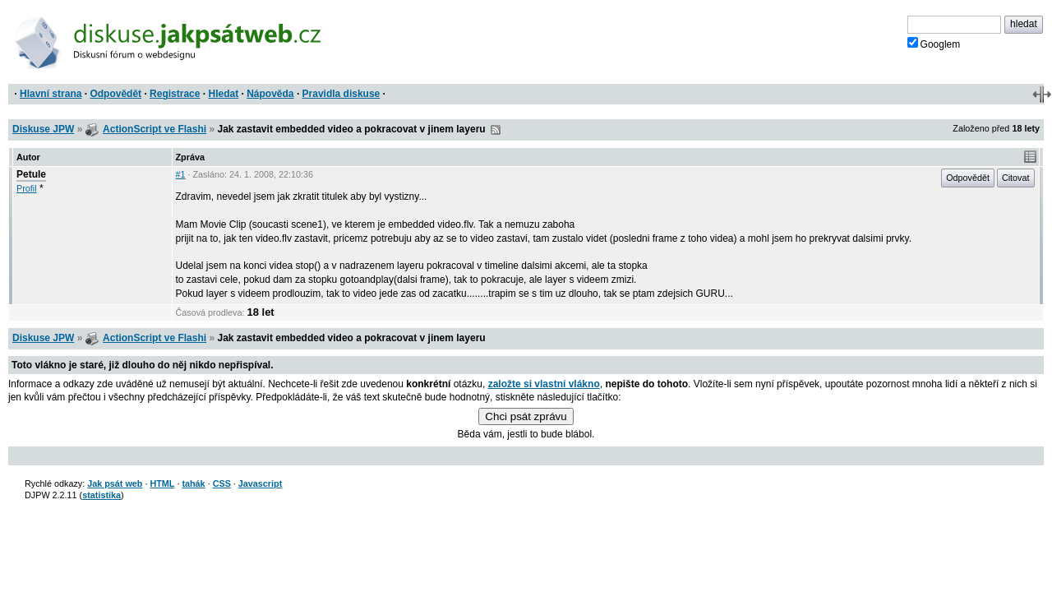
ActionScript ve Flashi (154, 129)
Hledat (223, 93)
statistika (101, 495)
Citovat (1016, 178)
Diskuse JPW (43, 129)
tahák (193, 483)
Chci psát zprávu (525, 416)
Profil (26, 188)
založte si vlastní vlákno (544, 384)
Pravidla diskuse (341, 93)
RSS (496, 130)
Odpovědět (115, 93)
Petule (31, 174)
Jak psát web (114, 483)
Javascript (260, 483)
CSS (222, 483)
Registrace (175, 93)
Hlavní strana (50, 93)
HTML (162, 483)
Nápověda (270, 93)
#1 (181, 174)
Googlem (934, 43)
